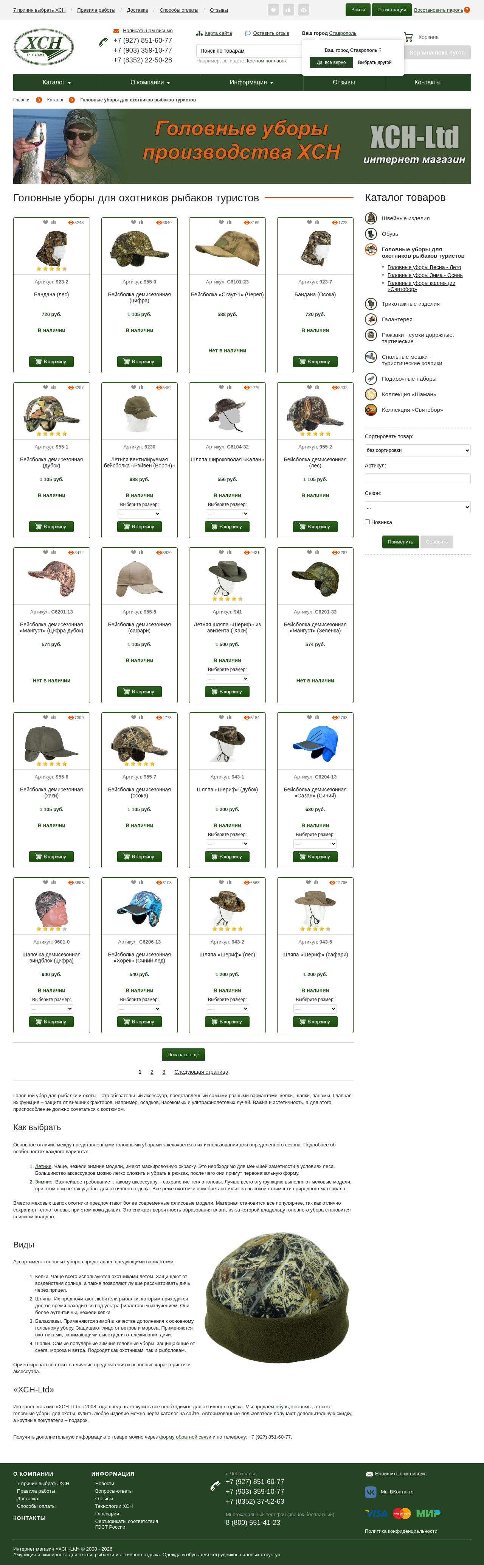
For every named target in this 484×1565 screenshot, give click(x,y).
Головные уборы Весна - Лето (424, 267)
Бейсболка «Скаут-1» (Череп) (227, 294)
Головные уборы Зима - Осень (425, 275)
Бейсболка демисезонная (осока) (139, 792)
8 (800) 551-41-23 (253, 1522)
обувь (282, 1406)
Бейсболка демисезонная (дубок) (51, 462)
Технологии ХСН (114, 1506)
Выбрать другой (375, 62)
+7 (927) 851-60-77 (142, 40)
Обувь (381, 234)
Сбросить (437, 542)
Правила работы (96, 10)
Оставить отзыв (271, 33)
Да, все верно (331, 62)
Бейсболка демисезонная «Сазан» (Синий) (315, 792)
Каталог (57, 82)
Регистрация (391, 9)
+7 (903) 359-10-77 (142, 50)
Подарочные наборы (400, 379)
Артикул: (375, 465)
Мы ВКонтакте (397, 1492)
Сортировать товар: (389, 436)
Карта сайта (218, 33)
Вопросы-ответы (114, 1491)
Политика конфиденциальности (401, 1531)
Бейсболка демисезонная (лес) (315, 462)
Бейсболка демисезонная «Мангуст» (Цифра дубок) (51, 627)
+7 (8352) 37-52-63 (255, 1501)
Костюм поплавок (267, 61)
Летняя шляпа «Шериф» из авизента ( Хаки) (227, 627)
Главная (22, 100)
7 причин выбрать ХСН (39, 10)
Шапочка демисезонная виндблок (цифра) (51, 957)
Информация (251, 82)
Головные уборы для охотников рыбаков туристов (415, 251)
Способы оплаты (179, 10)
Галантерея (389, 319)
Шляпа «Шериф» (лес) (227, 954)
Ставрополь (343, 33)
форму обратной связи (185, 1437)
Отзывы (219, 10)
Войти (358, 9)
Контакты (427, 82)
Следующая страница (201, 1072)
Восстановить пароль (438, 10)
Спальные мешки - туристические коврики (403, 358)
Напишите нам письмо (401, 1473)
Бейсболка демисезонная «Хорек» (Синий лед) (139, 957)
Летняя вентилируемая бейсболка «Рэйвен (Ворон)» (139, 462)
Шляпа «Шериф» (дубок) (227, 789)
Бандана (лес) (51, 294)
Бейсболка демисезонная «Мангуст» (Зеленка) (315, 627)
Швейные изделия (397, 218)
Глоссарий (107, 1514)
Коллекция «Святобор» (404, 410)
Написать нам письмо (147, 30)
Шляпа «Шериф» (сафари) (315, 954)
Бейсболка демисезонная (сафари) (139, 627)
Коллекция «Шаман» (400, 394)
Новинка (378, 522)
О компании (150, 82)
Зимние (44, 1182)
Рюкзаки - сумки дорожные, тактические (409, 336)
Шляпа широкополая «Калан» (227, 459)
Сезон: (373, 493)
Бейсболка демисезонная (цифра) (139, 297)
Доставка (137, 10)
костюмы (302, 1406)
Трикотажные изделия (402, 304)
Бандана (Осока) (315, 294)
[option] (52, 250)
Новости (104, 1483)
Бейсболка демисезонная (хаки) (51, 792)
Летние (43, 1166)
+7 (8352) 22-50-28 (142, 60)
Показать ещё (183, 1054)
